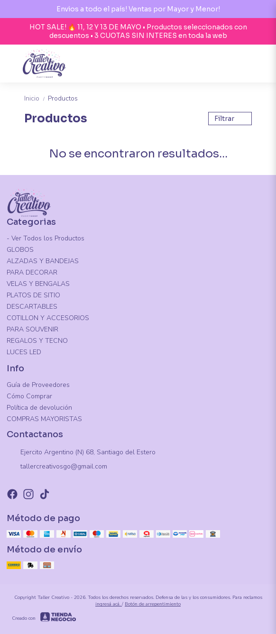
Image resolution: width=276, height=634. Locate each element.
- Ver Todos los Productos (45, 238)
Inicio (36, 98)
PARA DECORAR (32, 272)
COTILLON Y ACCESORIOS (48, 317)
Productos (63, 98)
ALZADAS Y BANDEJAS (43, 261)
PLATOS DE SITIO (33, 295)
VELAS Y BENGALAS (38, 283)
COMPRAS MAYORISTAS (44, 418)
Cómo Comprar (29, 396)
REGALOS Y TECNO (37, 340)
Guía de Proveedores (38, 384)
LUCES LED (24, 352)
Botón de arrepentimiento (153, 604)
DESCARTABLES (32, 306)
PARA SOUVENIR (32, 329)
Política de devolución (39, 407)
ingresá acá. (108, 604)
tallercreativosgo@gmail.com (57, 467)
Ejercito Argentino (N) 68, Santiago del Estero (81, 453)
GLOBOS (20, 249)
